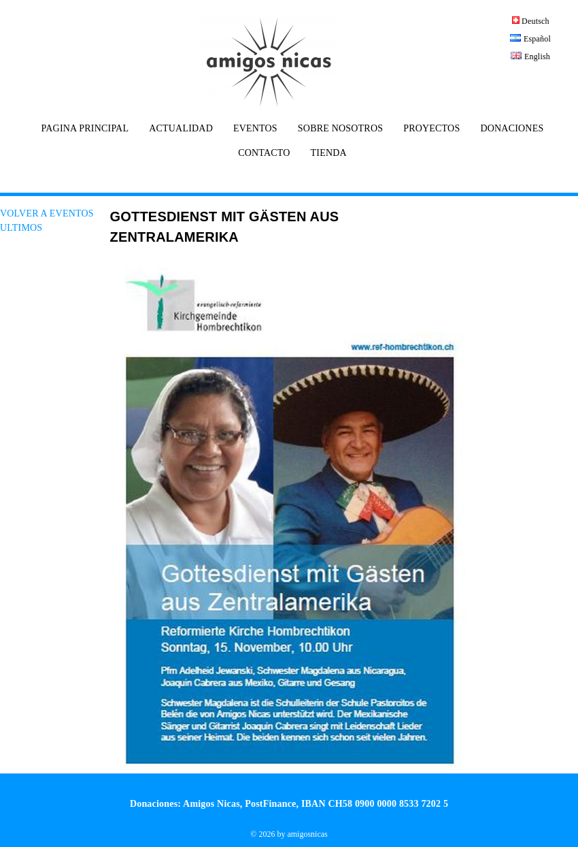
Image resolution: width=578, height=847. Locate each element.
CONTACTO (264, 153)
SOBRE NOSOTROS (340, 128)
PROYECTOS (431, 128)
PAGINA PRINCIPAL (85, 128)
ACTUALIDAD (181, 128)
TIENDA (329, 153)
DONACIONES (511, 128)
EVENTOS (255, 128)
